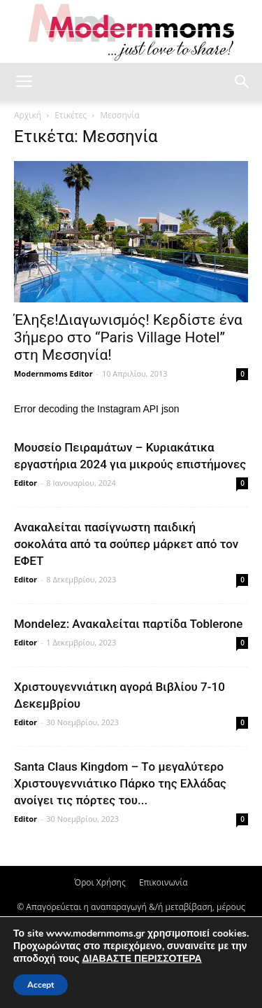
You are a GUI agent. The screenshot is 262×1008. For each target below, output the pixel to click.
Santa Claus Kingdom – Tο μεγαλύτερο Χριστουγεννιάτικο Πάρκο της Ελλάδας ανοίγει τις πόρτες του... (120, 783)
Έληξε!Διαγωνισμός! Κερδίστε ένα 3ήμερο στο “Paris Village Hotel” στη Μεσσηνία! (128, 337)
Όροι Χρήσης (99, 882)
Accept (40, 984)
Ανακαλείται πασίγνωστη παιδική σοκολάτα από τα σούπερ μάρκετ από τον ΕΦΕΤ (126, 544)
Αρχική (27, 115)
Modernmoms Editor (53, 373)
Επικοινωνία (163, 882)
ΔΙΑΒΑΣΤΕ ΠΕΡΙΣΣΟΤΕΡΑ (141, 958)
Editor (25, 482)
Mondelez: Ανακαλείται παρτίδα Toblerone (128, 624)
